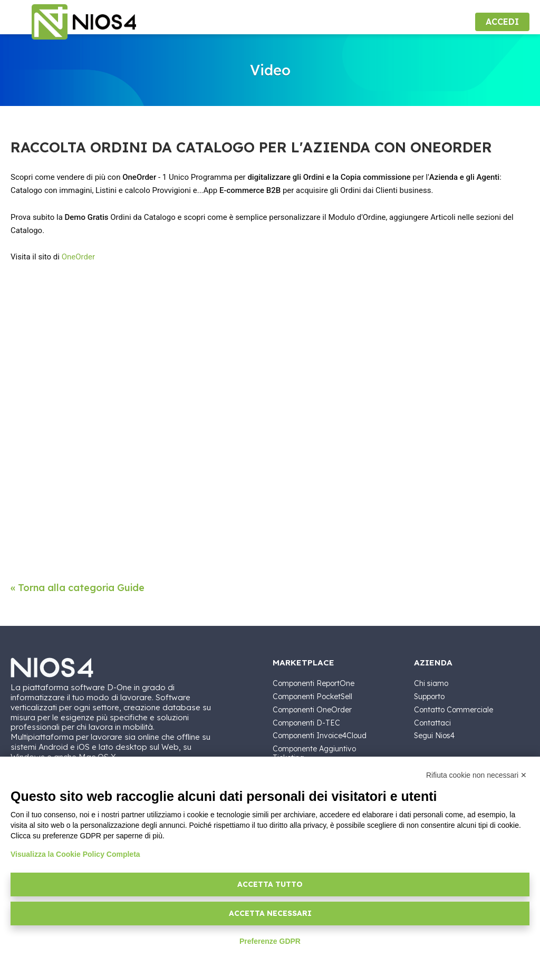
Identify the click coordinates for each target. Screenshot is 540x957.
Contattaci (432, 723)
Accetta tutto (270, 884)
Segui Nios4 (434, 735)
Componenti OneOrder (312, 709)
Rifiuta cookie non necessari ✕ (476, 775)
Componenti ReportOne (313, 683)
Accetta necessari (270, 913)
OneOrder (78, 257)
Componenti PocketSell (312, 696)
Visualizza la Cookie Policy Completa (75, 854)
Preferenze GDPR (270, 941)
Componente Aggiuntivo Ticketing (314, 753)
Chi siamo (431, 683)
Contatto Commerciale (453, 709)
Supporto (429, 696)
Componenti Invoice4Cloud (320, 735)
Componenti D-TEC (306, 723)
